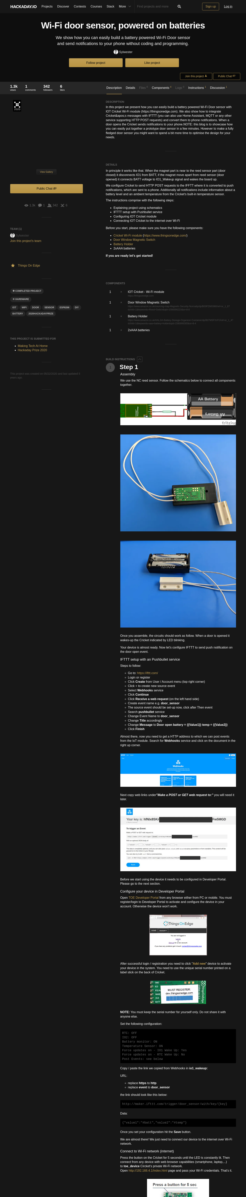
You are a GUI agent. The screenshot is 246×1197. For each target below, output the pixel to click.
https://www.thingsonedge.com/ (165, 235)
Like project (152, 62)
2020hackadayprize (40, 313)
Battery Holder (123, 244)
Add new (199, 963)
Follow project (95, 62)
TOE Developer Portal (144, 897)
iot (14, 307)
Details (130, 87)
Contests (80, 6)
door (35, 307)
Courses (96, 6)
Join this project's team (25, 241)
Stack (110, 6)
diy (77, 307)
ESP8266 (64, 307)
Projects (47, 6)
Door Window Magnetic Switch (134, 239)
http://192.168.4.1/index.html (148, 1170)
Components (161, 87)
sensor (49, 307)
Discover (63, 6)
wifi (24, 307)
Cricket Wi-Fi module (127, 235)
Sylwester (123, 52)
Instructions (197, 87)
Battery (17, 313)
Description (114, 87)
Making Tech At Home (33, 346)
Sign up (210, 6)
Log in (228, 6)
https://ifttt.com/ (147, 673)
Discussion (218, 87)
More (126, 6)
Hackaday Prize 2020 (17, 106)
